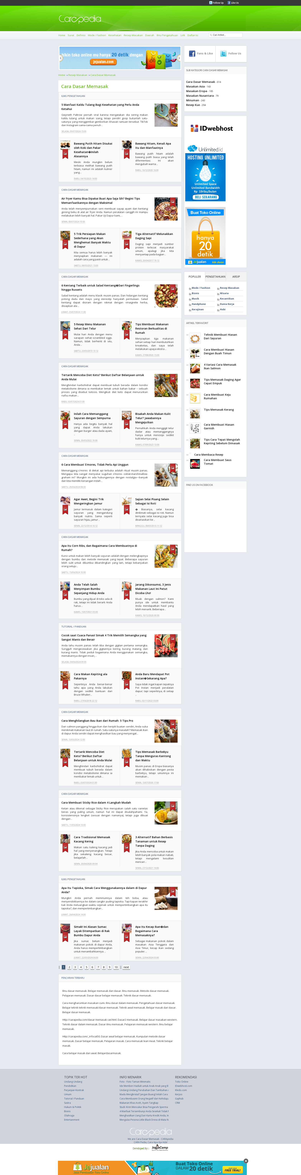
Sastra (67, 1102)
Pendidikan (70, 1086)
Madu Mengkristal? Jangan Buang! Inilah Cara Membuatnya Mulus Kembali (159, 1094)
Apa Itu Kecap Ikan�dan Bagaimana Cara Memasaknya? (151, 931)
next (126, 967)
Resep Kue (193, 105)
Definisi (81, 35)
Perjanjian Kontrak (74, 1090)
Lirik (182, 35)
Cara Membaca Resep (208, 454)
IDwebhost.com (183, 1086)
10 (116, 967)
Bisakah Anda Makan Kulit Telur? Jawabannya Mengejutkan (153, 418)
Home (61, 35)
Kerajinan (198, 309)
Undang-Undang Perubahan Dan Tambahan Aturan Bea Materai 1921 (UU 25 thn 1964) (166, 1090)
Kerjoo (178, 1094)
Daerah (149, 35)
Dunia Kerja (227, 304)
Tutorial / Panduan (73, 626)
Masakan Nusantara (200, 95)
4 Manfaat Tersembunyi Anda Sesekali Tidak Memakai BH (150, 1111)
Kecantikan (227, 298)
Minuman (192, 100)
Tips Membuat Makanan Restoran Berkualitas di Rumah (152, 328)
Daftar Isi (193, 35)
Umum (67, 1094)
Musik (195, 298)
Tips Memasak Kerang (219, 409)
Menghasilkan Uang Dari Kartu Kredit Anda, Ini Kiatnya (149, 1115)
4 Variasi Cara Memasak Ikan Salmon (220, 366)
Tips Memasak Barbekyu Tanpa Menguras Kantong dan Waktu (153, 756)
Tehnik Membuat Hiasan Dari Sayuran (220, 336)
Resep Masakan (133, 35)
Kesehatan (114, 35)
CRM (177, 1102)
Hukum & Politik (72, 1107)
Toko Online (181, 1081)
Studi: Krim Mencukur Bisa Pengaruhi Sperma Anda (147, 1107)
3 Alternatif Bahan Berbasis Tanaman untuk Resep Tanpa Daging (154, 841)
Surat (71, 35)
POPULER (195, 276)
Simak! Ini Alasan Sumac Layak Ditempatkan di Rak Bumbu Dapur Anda (92, 931)
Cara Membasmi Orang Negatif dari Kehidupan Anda (148, 1098)
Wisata (224, 293)
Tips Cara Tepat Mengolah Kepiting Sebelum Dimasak (222, 441)
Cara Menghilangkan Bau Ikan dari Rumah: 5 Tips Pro (97, 720)
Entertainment (71, 1119)
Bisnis (195, 293)
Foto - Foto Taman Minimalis (135, 1081)
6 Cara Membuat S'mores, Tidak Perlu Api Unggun (94, 464)
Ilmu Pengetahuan (167, 35)
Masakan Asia (195, 86)
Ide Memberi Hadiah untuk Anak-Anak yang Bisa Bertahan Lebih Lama (157, 1086)
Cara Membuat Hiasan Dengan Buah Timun (219, 351)
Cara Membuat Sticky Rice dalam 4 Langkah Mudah (96, 802)
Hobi (223, 309)
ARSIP (236, 276)
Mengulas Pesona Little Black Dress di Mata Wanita (147, 1119)
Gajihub (179, 1098)
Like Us (235, 2)
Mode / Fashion (97, 35)
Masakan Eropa (196, 91)
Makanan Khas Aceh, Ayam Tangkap (139, 1102)
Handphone (199, 304)
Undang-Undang (73, 1081)
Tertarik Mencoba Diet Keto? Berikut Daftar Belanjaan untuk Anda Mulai (93, 756)
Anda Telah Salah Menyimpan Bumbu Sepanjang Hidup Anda (89, 589)
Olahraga (69, 1115)
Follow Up (218, 2)
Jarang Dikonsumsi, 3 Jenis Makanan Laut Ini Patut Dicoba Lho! (153, 589)
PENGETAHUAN (215, 276)
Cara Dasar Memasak (103, 75)
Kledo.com (181, 1090)
